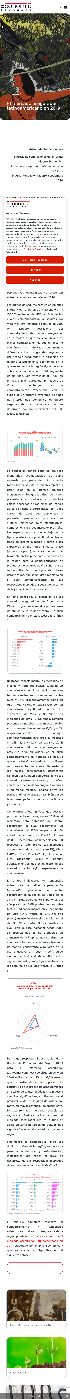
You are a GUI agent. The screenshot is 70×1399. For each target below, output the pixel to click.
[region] (35, 243)
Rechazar (35, 269)
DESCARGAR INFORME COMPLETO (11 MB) (35, 1268)
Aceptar (35, 279)
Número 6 (15, 94)
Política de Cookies (33, 249)
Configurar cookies (35, 260)
